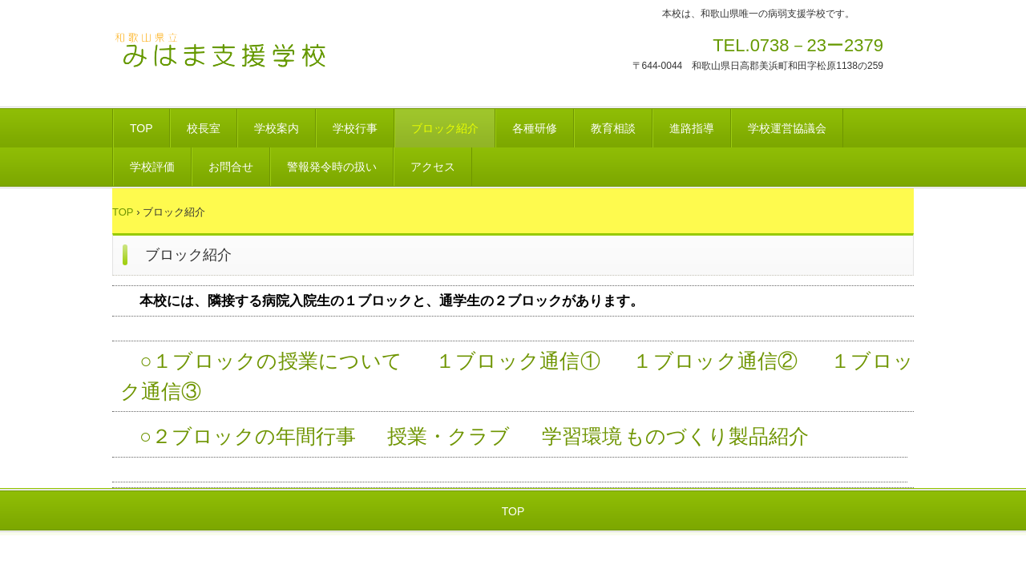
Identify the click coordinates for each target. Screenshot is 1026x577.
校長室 (203, 128)
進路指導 (691, 128)
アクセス (432, 166)
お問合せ (230, 166)
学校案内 (276, 128)
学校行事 (355, 128)
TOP (141, 128)
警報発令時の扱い (332, 166)
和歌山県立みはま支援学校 (224, 61)
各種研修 (534, 128)
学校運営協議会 (787, 128)
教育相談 (613, 128)
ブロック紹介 (445, 128)
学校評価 (152, 166)
